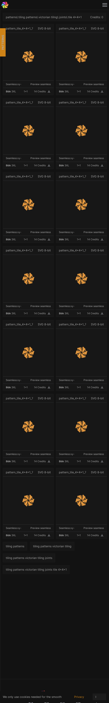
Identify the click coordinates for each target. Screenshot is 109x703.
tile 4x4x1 (75, 17)
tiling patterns (27, 17)
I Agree (99, 697)
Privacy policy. (79, 698)
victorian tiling (48, 17)
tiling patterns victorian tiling (52, 546)
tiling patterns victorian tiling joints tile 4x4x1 (36, 569)
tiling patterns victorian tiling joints (29, 558)
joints (62, 17)
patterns (11, 17)
